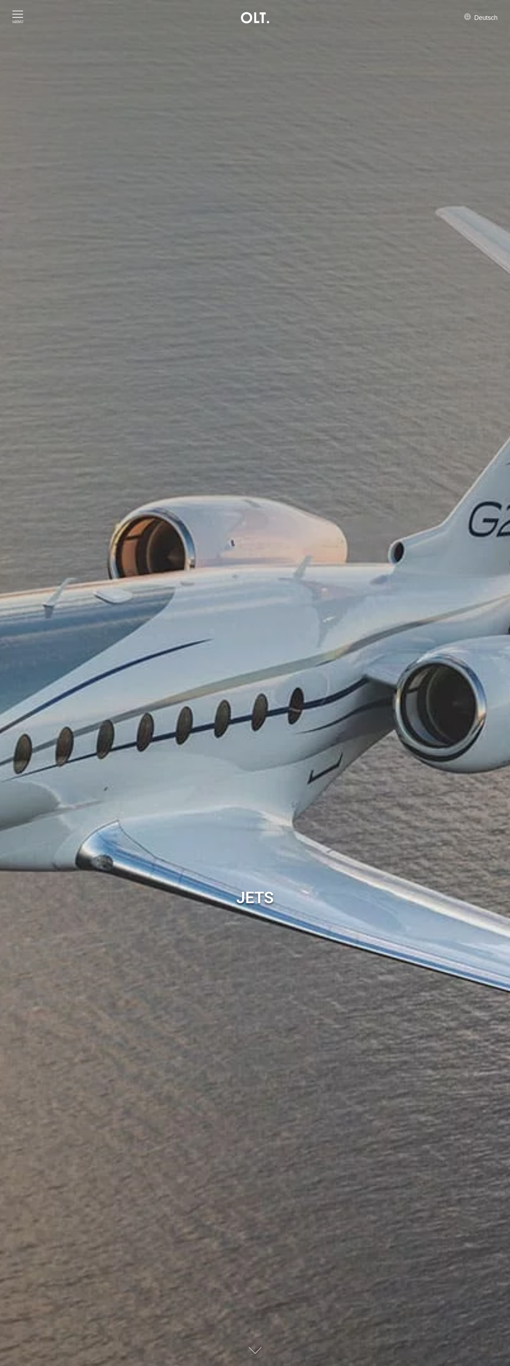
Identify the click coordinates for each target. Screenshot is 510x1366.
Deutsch (481, 17)
